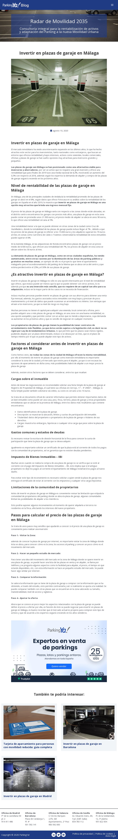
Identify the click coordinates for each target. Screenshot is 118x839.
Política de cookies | (105, 833)
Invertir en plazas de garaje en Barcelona (82, 745)
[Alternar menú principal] (112, 5)
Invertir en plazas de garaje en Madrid (28, 796)
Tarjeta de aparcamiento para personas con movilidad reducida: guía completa (29, 745)
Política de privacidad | (83, 833)
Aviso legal (110, 835)
